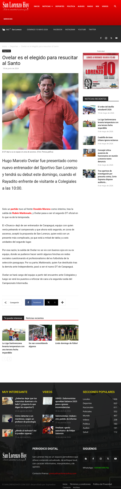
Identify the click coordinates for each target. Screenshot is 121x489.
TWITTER (92, 29)
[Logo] (17, 6)
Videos (105, 6)
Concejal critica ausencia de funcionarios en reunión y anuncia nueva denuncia (108, 156)
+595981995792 (101, 465)
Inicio (37, 6)
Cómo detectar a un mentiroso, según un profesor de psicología (24, 417)
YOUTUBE (82, 29)
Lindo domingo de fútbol (66, 343)
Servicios (8, 19)
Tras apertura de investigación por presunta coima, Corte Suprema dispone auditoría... (107, 176)
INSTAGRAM (70, 29)
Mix (97, 6)
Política (71, 6)
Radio (90, 6)
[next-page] (9, 359)
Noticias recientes (35, 318)
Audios (81, 6)
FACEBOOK (57, 29)
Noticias (47, 6)
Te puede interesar (13, 318)
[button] (115, 6)
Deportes (59, 6)
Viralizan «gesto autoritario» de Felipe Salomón (64, 428)
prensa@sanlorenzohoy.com (62, 472)
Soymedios (50, 483)
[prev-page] (4, 359)
